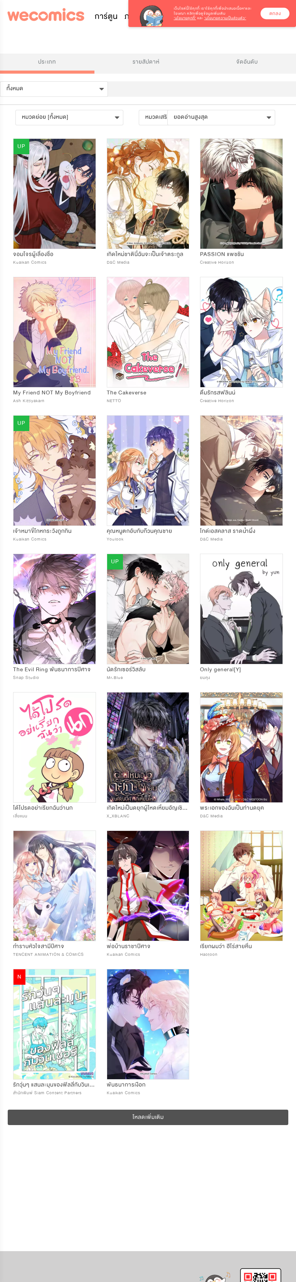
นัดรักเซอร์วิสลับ (126, 669)
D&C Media (118, 262)
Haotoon (209, 954)
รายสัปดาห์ (146, 62)
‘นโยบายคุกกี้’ (185, 18)
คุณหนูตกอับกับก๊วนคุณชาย (139, 531)
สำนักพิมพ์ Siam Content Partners (47, 1093)
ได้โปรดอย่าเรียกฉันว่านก (43, 808)
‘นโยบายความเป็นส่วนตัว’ (225, 18)
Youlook (115, 539)
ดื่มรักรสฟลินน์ (217, 393)
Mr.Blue (115, 677)
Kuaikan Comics (30, 262)
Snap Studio (26, 677)
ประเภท (47, 62)
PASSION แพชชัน (222, 254)
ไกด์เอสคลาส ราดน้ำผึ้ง (228, 531)
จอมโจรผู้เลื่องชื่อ (33, 254)
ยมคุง (205, 677)
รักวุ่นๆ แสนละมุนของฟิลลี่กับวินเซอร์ (56, 1085)
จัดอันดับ (247, 62)
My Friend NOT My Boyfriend (52, 393)
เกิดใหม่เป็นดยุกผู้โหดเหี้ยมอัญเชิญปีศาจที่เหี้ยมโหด (166, 808)
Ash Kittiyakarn (29, 400)
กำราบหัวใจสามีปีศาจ (38, 946)
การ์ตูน (106, 16)
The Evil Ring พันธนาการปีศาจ (52, 669)
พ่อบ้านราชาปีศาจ (129, 946)
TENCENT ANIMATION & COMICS (48, 954)
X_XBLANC (118, 816)
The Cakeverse (126, 393)
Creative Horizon (217, 262)
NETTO (114, 400)
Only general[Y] (220, 669)
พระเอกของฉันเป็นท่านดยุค (232, 808)
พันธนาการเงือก (126, 1085)
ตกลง (275, 13)
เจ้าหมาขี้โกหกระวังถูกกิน (42, 531)
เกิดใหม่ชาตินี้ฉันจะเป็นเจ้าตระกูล (145, 254)
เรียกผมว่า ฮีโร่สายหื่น (226, 946)
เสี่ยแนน (20, 816)
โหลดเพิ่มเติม (148, 1117)
